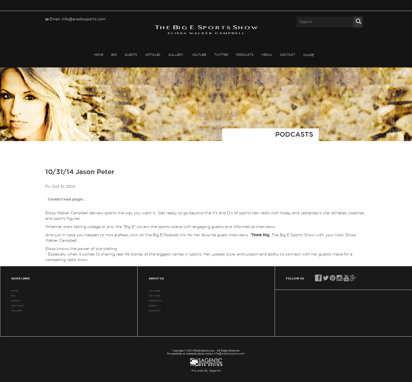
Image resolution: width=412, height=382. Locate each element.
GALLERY (175, 54)
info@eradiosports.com (229, 353)
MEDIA (266, 54)
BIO (114, 54)
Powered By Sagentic (206, 370)
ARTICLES (152, 54)
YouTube (198, 54)
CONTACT (287, 54)
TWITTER (221, 54)
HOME (98, 54)
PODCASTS (245, 54)
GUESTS (131, 54)
